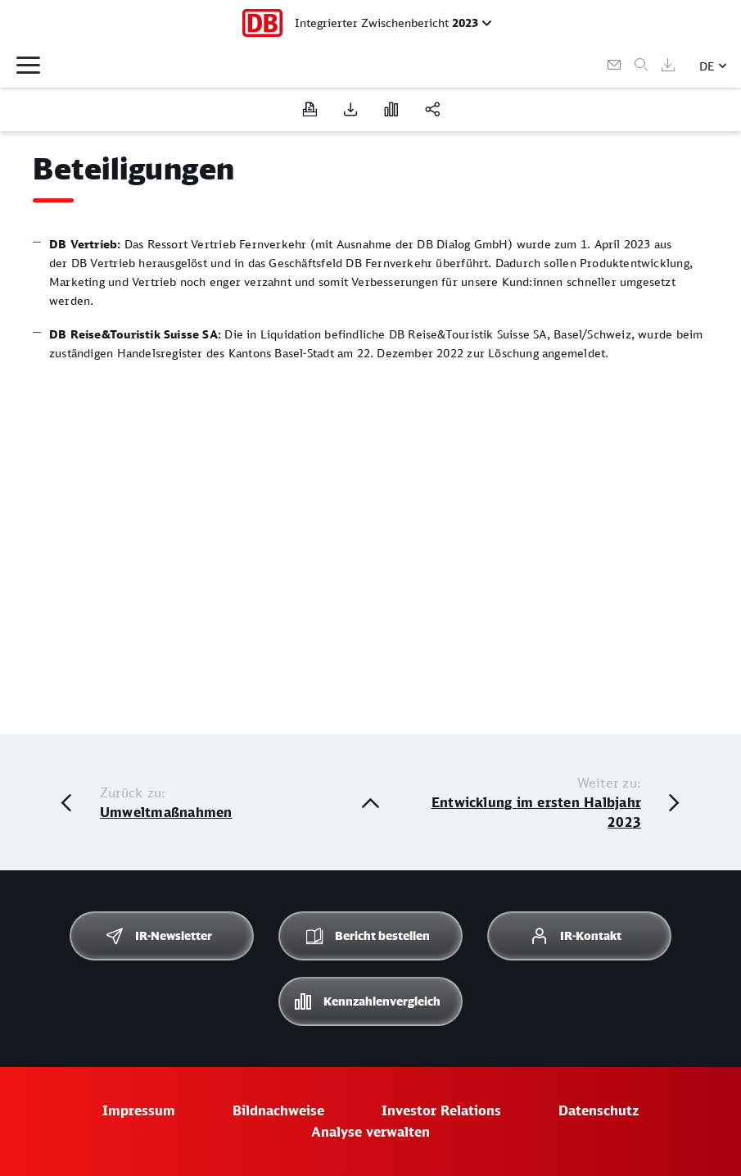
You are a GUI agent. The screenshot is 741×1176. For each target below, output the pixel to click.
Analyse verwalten (370, 1132)
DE (707, 66)
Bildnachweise (278, 1110)
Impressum (138, 1110)
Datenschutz (598, 1110)
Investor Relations (441, 1110)
